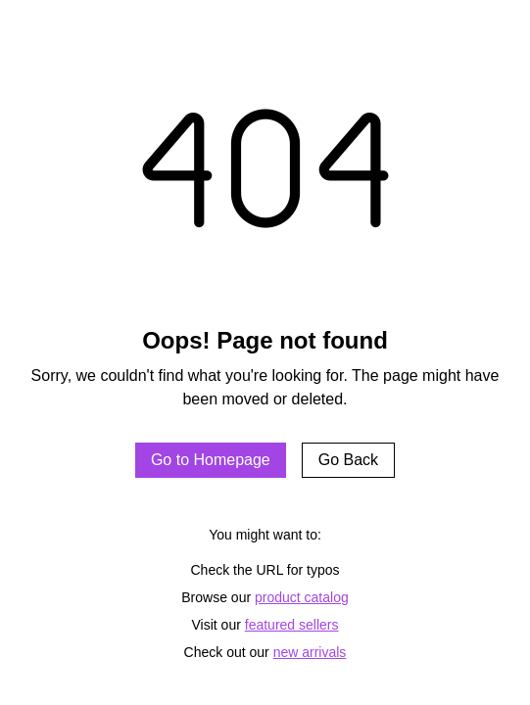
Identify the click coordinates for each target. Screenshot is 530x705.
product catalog (302, 597)
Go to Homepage (210, 459)
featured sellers (292, 625)
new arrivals (310, 652)
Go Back (348, 459)
